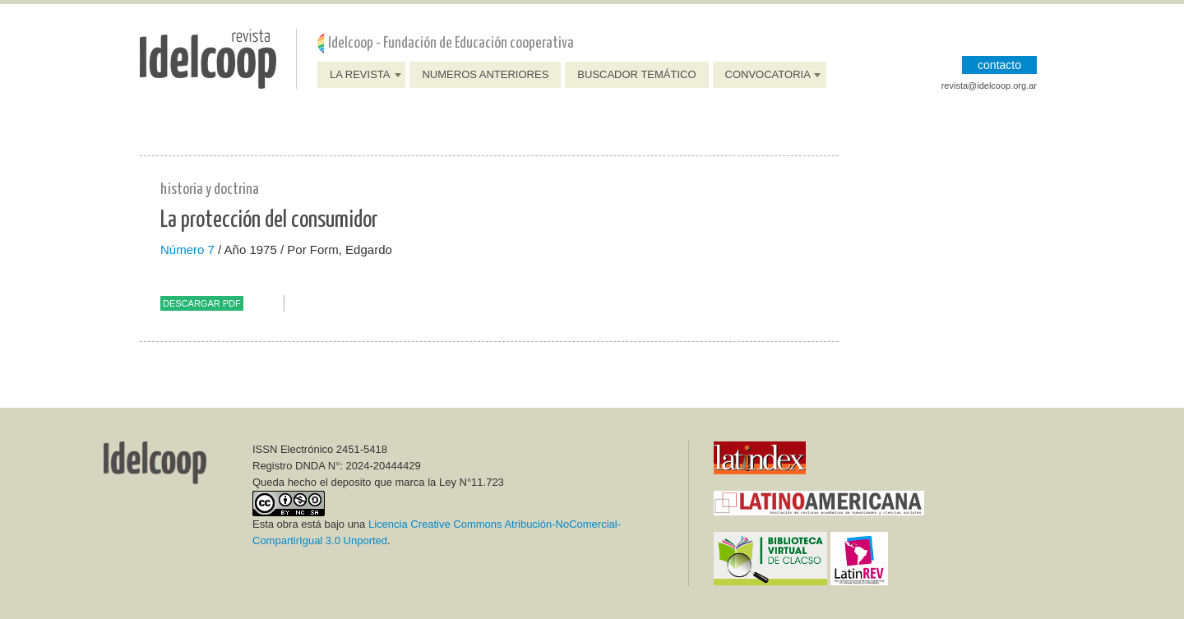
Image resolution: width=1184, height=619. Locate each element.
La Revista (360, 74)
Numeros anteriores (485, 74)
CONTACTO (999, 65)
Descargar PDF (202, 303)
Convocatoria (768, 74)
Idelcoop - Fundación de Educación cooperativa (451, 43)
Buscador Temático (636, 74)
